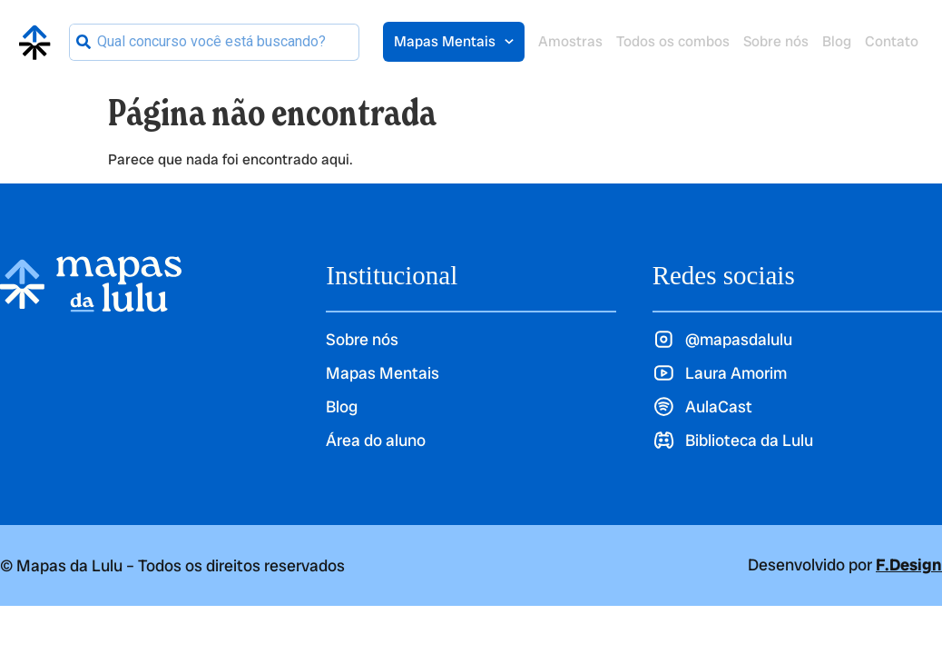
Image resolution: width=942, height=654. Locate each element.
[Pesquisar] (83, 42)
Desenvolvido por (845, 564)
